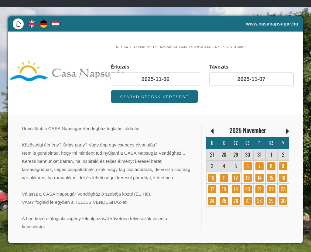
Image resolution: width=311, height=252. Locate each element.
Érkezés (120, 67)
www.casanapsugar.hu (272, 23)
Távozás (218, 67)
